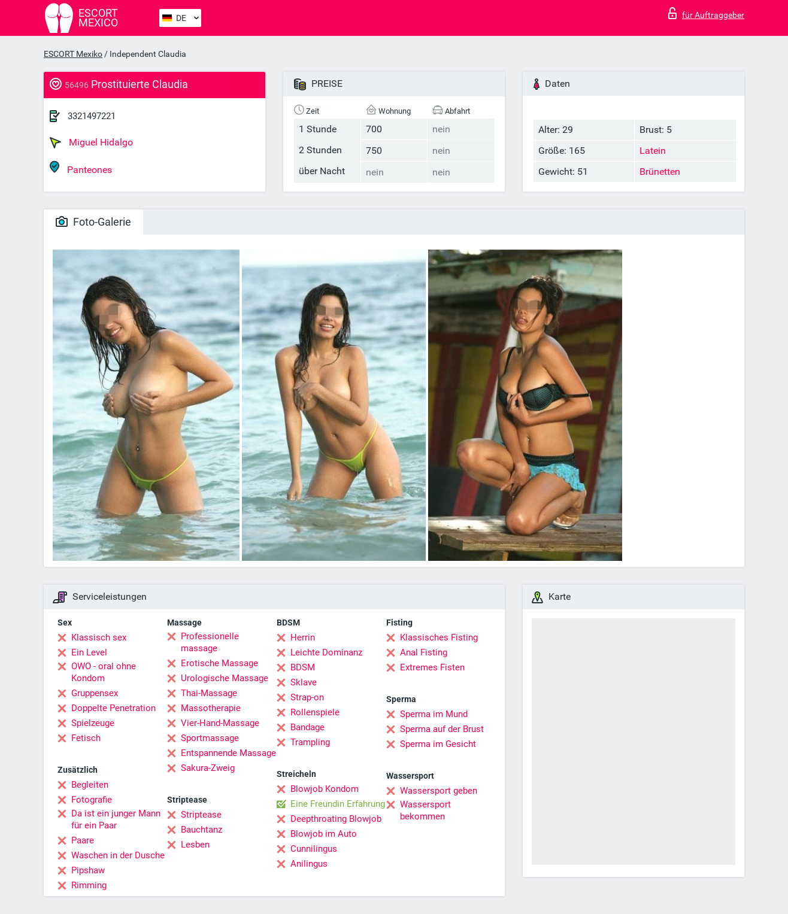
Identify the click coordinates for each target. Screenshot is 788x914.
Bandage (307, 727)
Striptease (201, 814)
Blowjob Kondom (324, 789)
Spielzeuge (92, 723)
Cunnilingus (313, 848)
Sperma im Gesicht (438, 744)
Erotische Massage (219, 663)
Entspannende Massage (228, 753)
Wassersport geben (438, 790)
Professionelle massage (210, 642)
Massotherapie (211, 708)
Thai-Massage (209, 693)
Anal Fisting (423, 652)
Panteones (81, 167)
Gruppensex (94, 693)
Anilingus (309, 863)
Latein (653, 150)
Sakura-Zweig (208, 768)
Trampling (310, 742)
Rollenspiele (315, 712)
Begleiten (89, 784)
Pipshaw (88, 870)
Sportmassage (210, 738)
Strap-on (307, 697)
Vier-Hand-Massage (220, 723)
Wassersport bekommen (425, 810)
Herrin (302, 637)
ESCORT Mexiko (73, 54)
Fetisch (86, 738)
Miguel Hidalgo (91, 142)
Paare (82, 840)
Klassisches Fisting (439, 637)
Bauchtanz (201, 829)
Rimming (89, 885)
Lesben (195, 844)
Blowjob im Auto (323, 833)
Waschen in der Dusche (118, 855)
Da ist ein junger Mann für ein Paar (115, 819)
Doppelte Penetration (113, 708)
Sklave (303, 682)
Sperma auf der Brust (442, 729)
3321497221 (92, 116)
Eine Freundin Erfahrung (337, 803)
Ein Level (89, 652)
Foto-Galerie (93, 221)
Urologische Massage (224, 678)
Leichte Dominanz (326, 652)
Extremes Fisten (432, 667)
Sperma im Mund (434, 714)
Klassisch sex (98, 637)
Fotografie (91, 799)
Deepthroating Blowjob (335, 818)
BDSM (302, 667)
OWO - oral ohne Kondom (103, 672)
